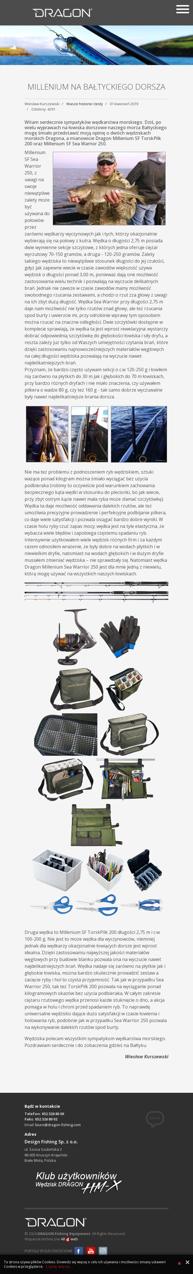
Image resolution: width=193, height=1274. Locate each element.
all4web (179, 1264)
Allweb (69, 1239)
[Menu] (182, 8)
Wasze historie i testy (84, 103)
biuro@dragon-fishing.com (58, 1124)
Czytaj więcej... (59, 1266)
